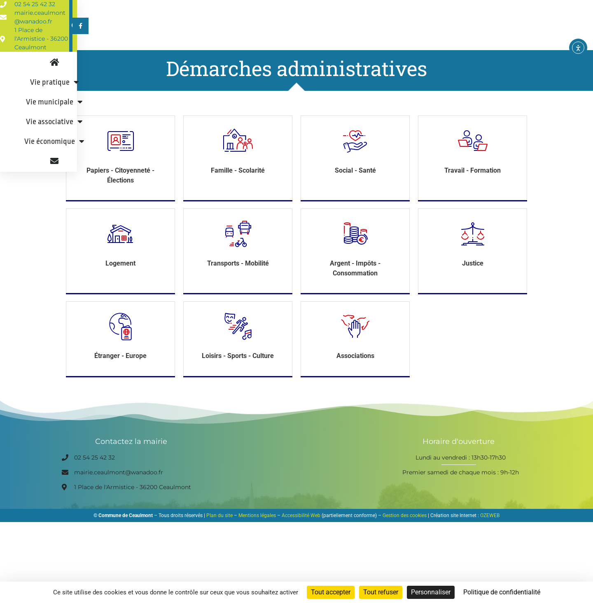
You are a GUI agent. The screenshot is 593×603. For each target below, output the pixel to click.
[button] (503, 9)
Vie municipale (293, 42)
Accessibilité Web (301, 532)
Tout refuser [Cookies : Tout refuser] (380, 592)
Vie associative (367, 42)
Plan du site (219, 532)
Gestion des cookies (405, 532)
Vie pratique (224, 42)
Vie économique (442, 42)
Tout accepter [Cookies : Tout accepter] (330, 592)
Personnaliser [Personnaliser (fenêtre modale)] (431, 592)
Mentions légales (257, 532)
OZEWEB (490, 532)
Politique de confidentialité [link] (501, 592)
